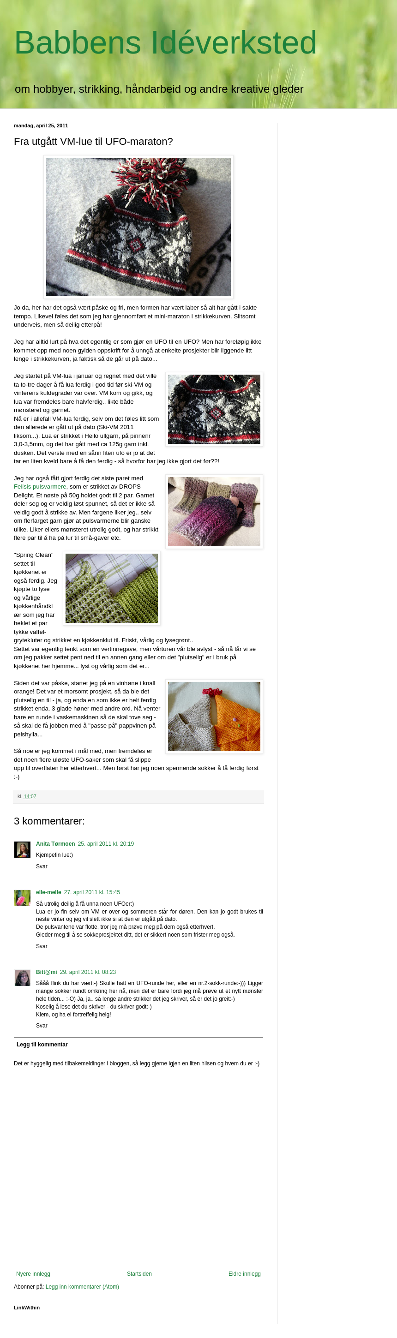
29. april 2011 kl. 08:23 (88, 972)
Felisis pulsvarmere (40, 486)
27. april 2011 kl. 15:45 (92, 892)
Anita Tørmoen (55, 844)
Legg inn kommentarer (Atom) (82, 1287)
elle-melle (48, 892)
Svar (42, 866)
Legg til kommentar (42, 1044)
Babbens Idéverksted (166, 42)
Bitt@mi (46, 972)
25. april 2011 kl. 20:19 (106, 844)
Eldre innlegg (245, 1274)
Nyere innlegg (33, 1274)
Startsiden (139, 1274)
